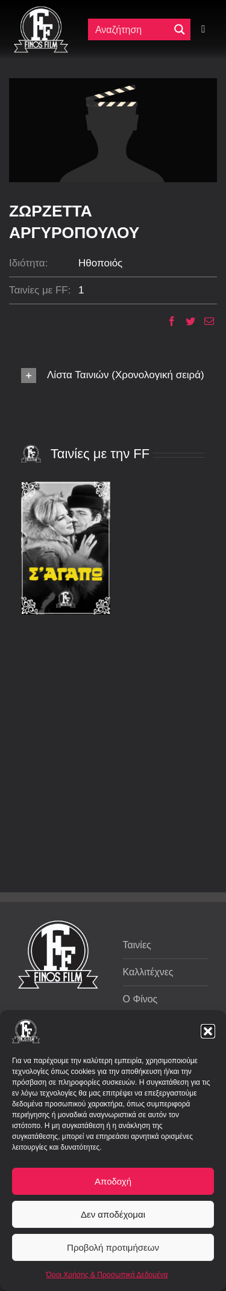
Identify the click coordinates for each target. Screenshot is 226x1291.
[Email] (204, 321)
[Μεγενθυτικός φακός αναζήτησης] (179, 29)
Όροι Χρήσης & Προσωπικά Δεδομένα (107, 1275)
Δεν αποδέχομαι (113, 1214)
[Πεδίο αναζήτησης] (131, 29)
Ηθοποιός (100, 263)
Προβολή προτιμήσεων (113, 1247)
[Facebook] (167, 321)
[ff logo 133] (41, 11)
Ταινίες (137, 945)
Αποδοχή (113, 1181)
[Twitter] (186, 321)
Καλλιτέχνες (148, 972)
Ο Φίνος (140, 999)
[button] (208, 1031)
